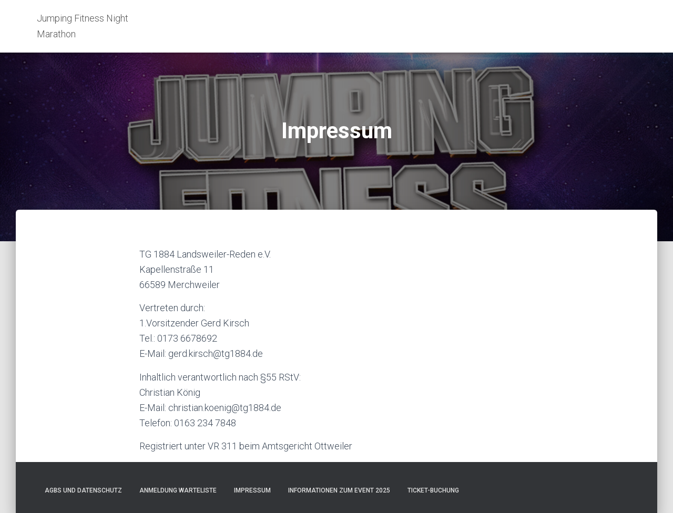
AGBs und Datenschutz (83, 490)
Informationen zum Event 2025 (339, 490)
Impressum (252, 490)
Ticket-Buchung (433, 490)
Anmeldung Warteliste (178, 490)
